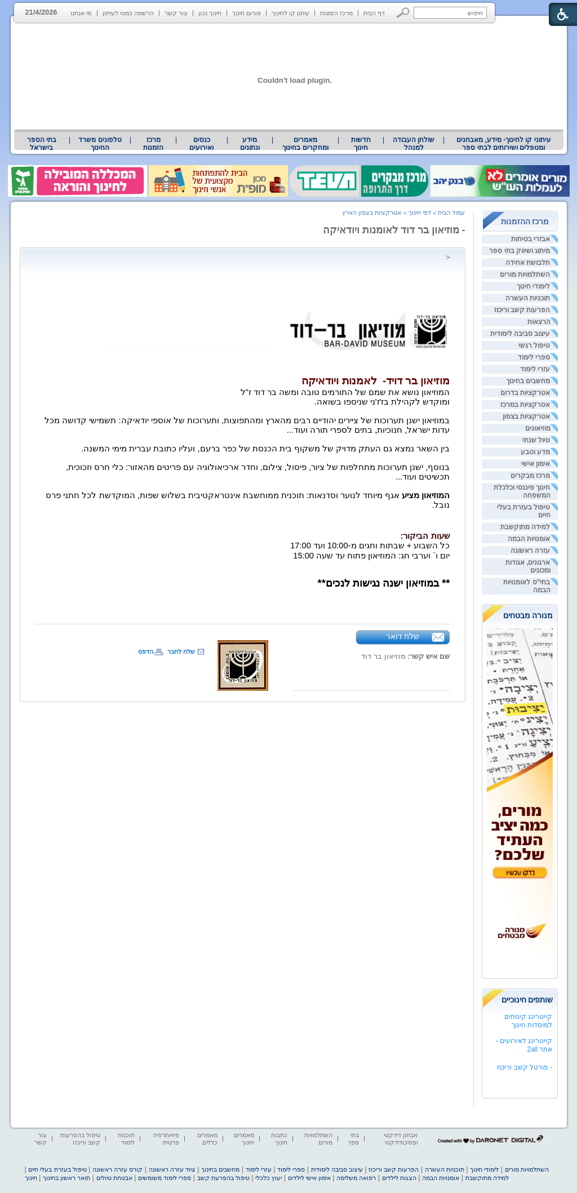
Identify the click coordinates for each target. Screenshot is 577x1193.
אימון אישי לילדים (309, 1177)
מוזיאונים (538, 428)
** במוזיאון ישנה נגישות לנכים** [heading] (384, 583)
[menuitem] (503, 144)
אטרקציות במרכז (525, 405)
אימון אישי (535, 464)
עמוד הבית (451, 212)
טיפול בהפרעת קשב (223, 1177)
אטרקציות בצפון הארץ (371, 212)
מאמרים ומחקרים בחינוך (305, 144)
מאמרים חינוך (244, 1139)
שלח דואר (403, 636)
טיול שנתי (536, 440)
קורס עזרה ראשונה (117, 1169)
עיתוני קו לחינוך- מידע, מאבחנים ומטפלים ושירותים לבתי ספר (503, 144)
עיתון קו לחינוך (290, 13)
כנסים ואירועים (201, 144)
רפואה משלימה (356, 1177)
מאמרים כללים (207, 1139)
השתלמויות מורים (525, 274)
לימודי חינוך (533, 286)
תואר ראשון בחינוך (66, 1177)
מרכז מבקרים (530, 476)
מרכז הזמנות (336, 13)
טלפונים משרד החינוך (99, 144)
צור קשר (176, 13)
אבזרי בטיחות (530, 239)
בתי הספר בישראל (41, 144)
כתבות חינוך (279, 1139)
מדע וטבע (535, 452)
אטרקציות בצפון (526, 416)
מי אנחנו (80, 13)
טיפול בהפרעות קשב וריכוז (80, 1139)
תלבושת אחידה (527, 263)
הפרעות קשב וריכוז (522, 310)
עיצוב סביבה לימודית (520, 334)
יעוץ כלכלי (268, 1177)
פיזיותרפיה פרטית (166, 1139)
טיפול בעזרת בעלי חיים (57, 1169)
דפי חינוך (420, 212)
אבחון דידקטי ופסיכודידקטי (401, 1139)
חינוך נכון (209, 13)
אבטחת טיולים (114, 1177)
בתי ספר (353, 1139)
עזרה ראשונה (530, 551)
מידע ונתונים (250, 144)
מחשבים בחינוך (528, 381)
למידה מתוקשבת (525, 527)
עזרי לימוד (535, 369)
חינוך (31, 1177)
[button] (403, 13)
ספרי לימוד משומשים (164, 1177)
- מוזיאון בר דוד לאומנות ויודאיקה (394, 230)
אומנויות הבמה (529, 539)
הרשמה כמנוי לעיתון (128, 13)
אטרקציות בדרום (525, 393)
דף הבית (374, 13)
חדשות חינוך (361, 144)
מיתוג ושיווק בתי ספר (519, 251)
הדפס (145, 651)
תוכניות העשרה (527, 298)
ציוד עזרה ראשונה (172, 1169)
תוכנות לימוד (126, 1139)
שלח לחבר (181, 651)
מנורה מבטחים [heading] (528, 615)
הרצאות (539, 322)
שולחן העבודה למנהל (413, 144)
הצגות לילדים (399, 1177)
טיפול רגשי (534, 345)
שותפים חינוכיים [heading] (527, 999)
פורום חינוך (246, 13)
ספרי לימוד (534, 357)
